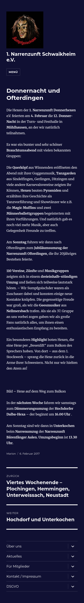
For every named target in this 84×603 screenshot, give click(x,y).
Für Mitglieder (18, 566)
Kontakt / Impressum (23, 576)
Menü (13, 72)
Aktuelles (14, 556)
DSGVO (12, 586)
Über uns (13, 546)
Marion (11, 453)
